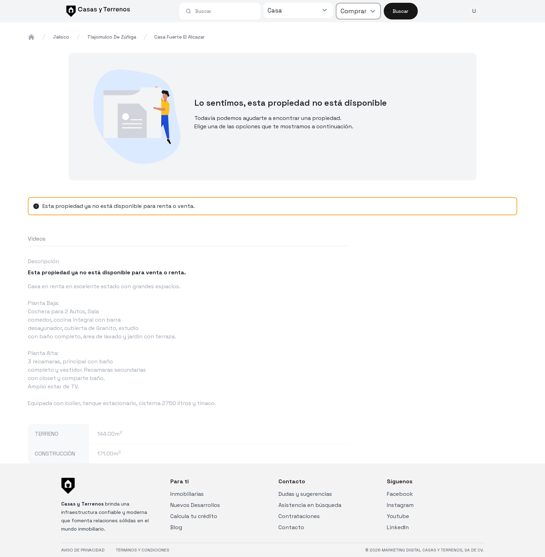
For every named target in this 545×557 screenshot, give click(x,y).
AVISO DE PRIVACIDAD (83, 550)
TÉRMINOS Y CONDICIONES (142, 550)
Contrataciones (299, 516)
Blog (176, 527)
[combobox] (225, 11)
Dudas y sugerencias (305, 494)
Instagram (400, 505)
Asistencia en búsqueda (309, 505)
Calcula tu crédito (193, 516)
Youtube (398, 516)
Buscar (400, 11)
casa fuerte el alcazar (179, 37)
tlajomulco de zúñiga (111, 37)
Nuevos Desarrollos (195, 505)
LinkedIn (398, 527)
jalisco (61, 37)
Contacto (291, 527)
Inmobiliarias (187, 494)
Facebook (400, 494)
